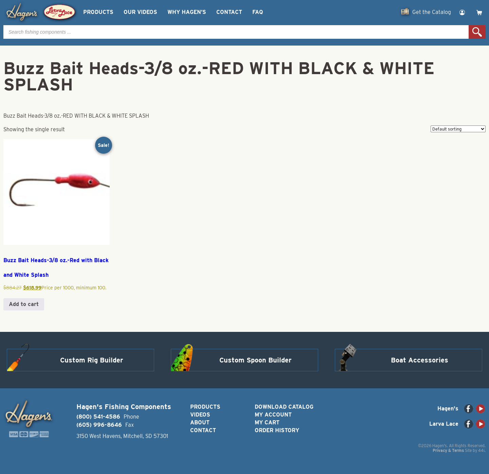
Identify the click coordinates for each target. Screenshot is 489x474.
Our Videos (140, 12)
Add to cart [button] (24, 304)
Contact (229, 12)
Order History (277, 430)
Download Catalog (284, 407)
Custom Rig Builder (91, 360)
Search (477, 32)
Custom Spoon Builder (255, 360)
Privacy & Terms (448, 450)
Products (98, 12)
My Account (273, 414)
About (200, 422)
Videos (200, 414)
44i (481, 450)
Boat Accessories (419, 360)
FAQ (257, 12)
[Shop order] (458, 128)
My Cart (267, 422)
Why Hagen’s (186, 12)
